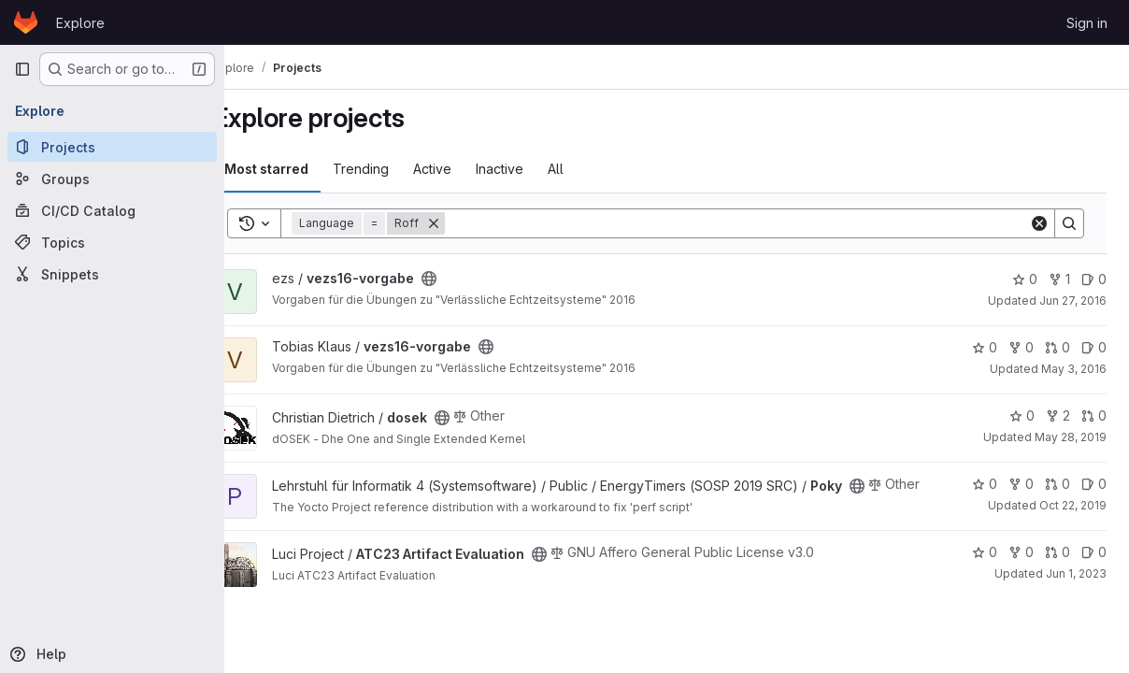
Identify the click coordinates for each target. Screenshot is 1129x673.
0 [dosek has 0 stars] (1022, 415)
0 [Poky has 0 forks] (1021, 484)
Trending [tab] (395, 169)
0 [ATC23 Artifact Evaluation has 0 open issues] (1094, 566)
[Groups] (112, 178)
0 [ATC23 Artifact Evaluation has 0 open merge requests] (1057, 566)
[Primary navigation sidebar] (22, 69)
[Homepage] (25, 22)
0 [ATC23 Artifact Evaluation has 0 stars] (984, 566)
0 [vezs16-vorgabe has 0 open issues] (1094, 279)
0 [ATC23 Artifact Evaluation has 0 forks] (1021, 566)
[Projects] (112, 147)
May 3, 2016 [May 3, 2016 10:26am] (1074, 369)
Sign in (1087, 23)
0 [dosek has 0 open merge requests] (1094, 415)
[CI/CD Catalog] (112, 210)
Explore (80, 23)
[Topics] (112, 242)
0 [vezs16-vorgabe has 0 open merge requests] (1057, 347)
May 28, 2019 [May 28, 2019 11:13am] (1071, 437)
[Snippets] (112, 274)
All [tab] (590, 169)
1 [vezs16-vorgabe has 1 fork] (1059, 279)
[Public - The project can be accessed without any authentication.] (463, 278)
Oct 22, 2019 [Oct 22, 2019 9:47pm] (1073, 505)
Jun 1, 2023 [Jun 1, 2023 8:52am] (1076, 587)
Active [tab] (467, 169)
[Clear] (1039, 223)
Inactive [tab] (534, 169)
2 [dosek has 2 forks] (1058, 415)
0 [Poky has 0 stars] (984, 484)
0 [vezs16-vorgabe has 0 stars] (1024, 279)
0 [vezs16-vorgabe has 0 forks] (1021, 347)
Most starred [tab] (301, 169)
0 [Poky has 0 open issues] (1094, 484)
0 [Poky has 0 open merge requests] (1057, 484)
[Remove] (468, 223)
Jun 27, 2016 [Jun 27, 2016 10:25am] (1073, 301)
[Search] (754, 223)
